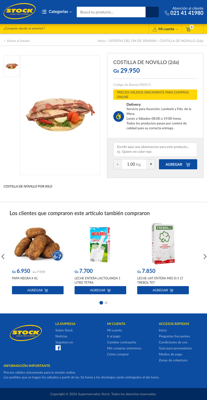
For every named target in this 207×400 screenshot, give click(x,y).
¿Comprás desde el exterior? (24, 28)
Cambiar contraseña (121, 342)
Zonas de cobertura (173, 360)
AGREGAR (178, 164)
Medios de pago (170, 354)
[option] (38, 259)
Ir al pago (113, 336)
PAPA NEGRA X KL (25, 278)
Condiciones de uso (173, 342)
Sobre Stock (64, 330)
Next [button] (204, 256)
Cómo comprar (118, 354)
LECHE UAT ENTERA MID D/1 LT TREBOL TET (160, 280)
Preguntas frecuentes (174, 336)
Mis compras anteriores (124, 348)
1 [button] (100, 302)
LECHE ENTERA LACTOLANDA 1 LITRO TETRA (97, 280)
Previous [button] (2, 256)
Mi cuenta (165, 30)
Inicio (102, 41)
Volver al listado (17, 41)
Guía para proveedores (175, 348)
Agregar (37, 290)
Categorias (57, 11)
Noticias (61, 336)
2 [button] (106, 302)
